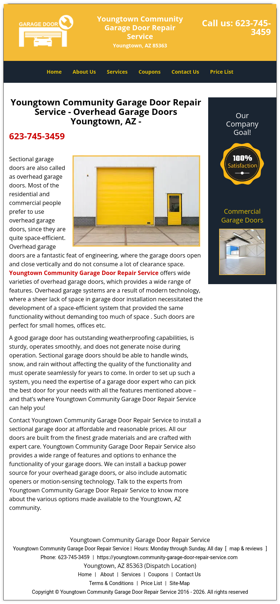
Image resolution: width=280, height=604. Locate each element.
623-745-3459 (253, 27)
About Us (84, 71)
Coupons (149, 71)
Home (54, 71)
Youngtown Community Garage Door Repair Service (84, 273)
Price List (221, 71)
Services (117, 71)
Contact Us (185, 71)
